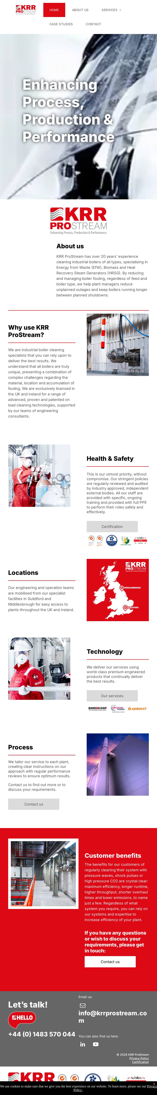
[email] (82, 1006)
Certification (140, 1062)
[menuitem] (54, 10)
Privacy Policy (139, 1058)
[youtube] (96, 1045)
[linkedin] (82, 1045)
